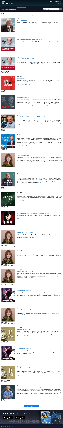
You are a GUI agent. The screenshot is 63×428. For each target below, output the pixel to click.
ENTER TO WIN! (59, 3)
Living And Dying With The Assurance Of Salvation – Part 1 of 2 (33, 116)
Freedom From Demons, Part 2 (24, 155)
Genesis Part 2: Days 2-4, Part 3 (25, 232)
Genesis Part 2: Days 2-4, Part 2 (25, 252)
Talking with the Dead (22, 174)
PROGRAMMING (21, 6)
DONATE (28, 6)
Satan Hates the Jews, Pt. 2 (24, 290)
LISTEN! (33, 6)
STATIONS (14, 6)
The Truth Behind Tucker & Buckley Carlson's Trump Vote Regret (33, 213)
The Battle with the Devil (23, 194)
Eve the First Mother (22, 20)
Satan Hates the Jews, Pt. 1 (24, 348)
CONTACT (9, 6)
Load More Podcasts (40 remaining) (31, 406)
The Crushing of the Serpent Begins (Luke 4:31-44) (30, 39)
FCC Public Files (10, 426)
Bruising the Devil (21, 78)
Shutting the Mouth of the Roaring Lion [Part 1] (29, 387)
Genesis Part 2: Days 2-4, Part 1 (25, 271)
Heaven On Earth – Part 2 (23, 136)
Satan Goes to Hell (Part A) (23, 368)
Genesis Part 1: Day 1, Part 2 (24, 310)
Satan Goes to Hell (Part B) (23, 329)
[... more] (48, 23)
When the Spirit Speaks (23, 97)
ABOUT (3, 6)
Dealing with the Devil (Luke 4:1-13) (26, 59)
